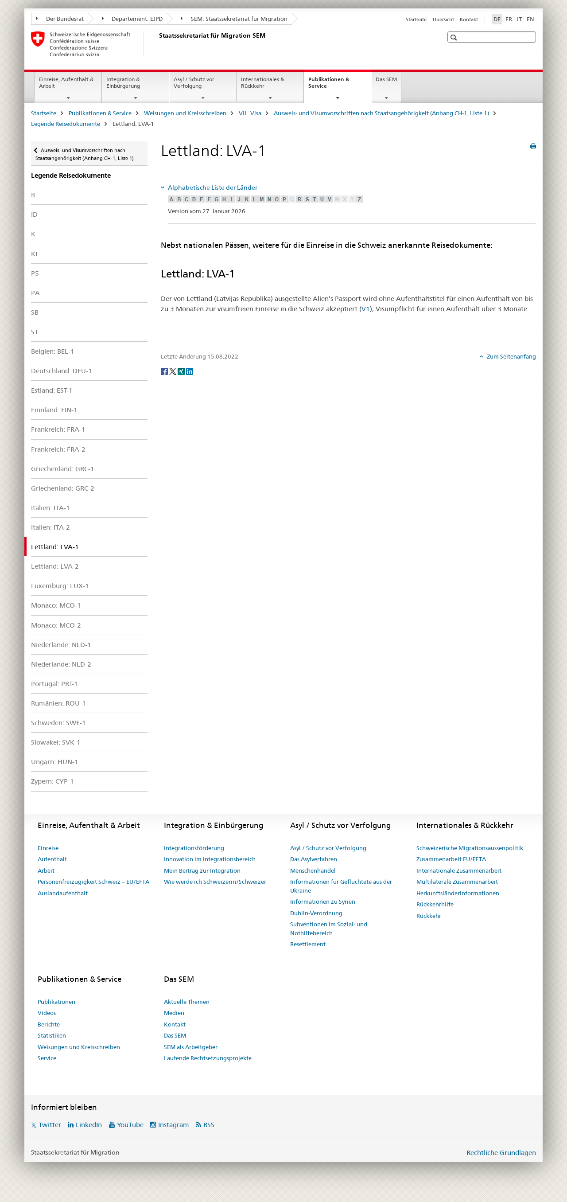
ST (34, 332)
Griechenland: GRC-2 (62, 488)
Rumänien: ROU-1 (58, 703)
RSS (208, 1124)
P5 (35, 273)
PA (35, 293)
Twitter (50, 1124)
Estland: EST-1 (52, 390)
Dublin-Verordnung (316, 913)
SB (35, 312)
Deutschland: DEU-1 (61, 371)
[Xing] (182, 371)
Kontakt (469, 19)
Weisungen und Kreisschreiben (185, 113)
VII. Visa (250, 113)
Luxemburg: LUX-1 (60, 585)
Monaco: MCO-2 (56, 625)
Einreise (48, 847)
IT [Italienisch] (519, 19)
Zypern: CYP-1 (52, 781)
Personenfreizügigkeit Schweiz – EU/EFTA (93, 881)
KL (35, 254)
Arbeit (46, 870)
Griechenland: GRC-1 (62, 468)
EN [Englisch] (530, 19)
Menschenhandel (313, 870)
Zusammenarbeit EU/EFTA (451, 858)
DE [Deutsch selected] (497, 19)
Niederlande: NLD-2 (61, 664)
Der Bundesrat (60, 18)
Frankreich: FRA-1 (58, 429)
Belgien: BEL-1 (52, 351)
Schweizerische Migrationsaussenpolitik (469, 847)
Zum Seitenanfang (510, 356)
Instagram (173, 1124)
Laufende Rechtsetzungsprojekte (208, 1058)
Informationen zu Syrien (322, 901)
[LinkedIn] (189, 371)
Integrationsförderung (194, 847)
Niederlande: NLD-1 (61, 644)
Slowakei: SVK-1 (56, 742)
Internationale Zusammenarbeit (458, 870)
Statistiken (52, 1035)
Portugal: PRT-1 (54, 683)
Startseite (416, 19)
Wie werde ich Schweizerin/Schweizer (215, 881)
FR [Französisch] (508, 19)
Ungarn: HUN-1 (54, 761)
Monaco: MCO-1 (56, 605)
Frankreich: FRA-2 (58, 449)
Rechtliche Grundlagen (501, 1152)
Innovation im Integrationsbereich (210, 858)
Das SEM (386, 79)
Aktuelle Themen (187, 1001)
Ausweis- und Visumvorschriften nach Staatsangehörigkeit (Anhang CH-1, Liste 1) (381, 113)
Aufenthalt (52, 858)
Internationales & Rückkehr (262, 82)
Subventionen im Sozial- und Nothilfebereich (328, 929)
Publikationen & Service (329, 85)
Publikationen (56, 1001)
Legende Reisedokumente (65, 123)
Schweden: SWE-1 (58, 722)
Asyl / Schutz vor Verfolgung (194, 82)
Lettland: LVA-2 (55, 566)
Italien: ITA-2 (50, 527)
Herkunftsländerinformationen (457, 893)
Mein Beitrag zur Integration (202, 870)
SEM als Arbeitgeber (190, 1046)
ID (34, 214)
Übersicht (443, 19)
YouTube (130, 1124)
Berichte (49, 1024)
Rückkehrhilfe (435, 904)
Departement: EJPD (132, 18)
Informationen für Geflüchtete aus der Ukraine (341, 886)
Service (47, 1058)
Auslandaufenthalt (63, 893)
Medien (174, 1012)
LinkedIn (89, 1124)
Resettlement (308, 944)
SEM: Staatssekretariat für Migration (234, 18)
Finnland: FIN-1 (54, 410)
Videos (47, 1012)
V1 (365, 308)
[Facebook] (165, 371)
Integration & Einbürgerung (123, 82)
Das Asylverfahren (313, 858)
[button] (455, 37)
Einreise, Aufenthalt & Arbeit (66, 82)
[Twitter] (173, 371)
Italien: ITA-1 (50, 507)
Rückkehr (428, 915)
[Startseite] (157, 43)
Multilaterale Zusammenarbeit (457, 881)
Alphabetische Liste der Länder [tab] (212, 187)
